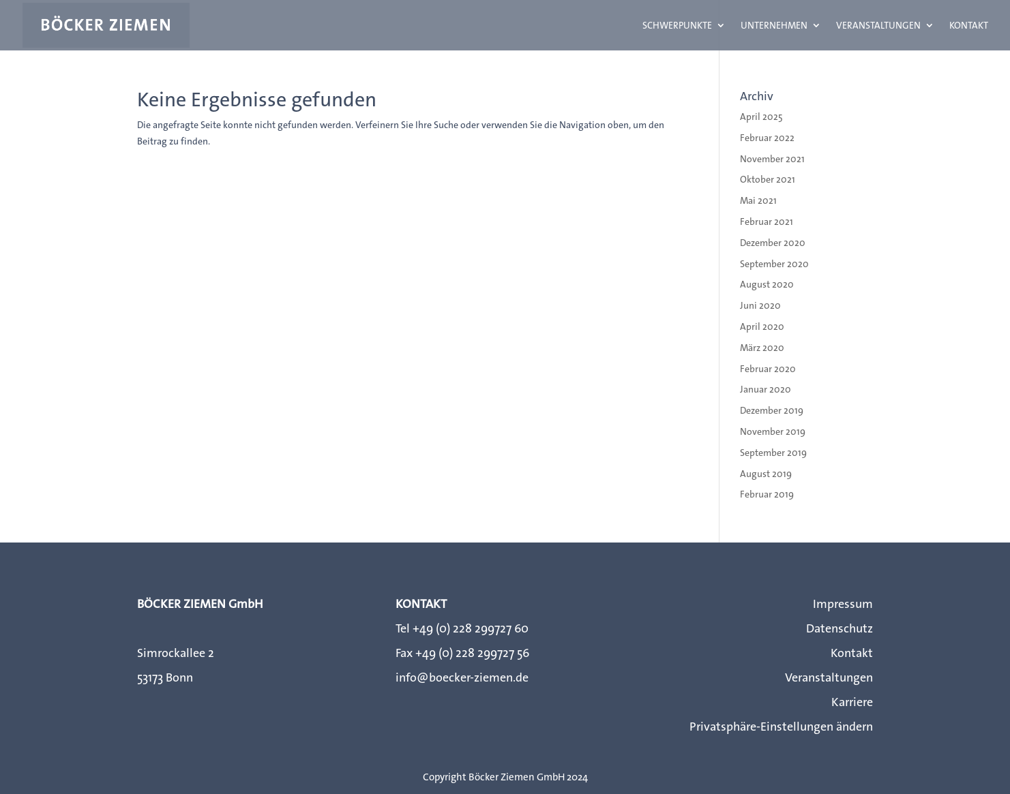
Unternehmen (774, 25)
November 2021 (772, 159)
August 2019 (766, 474)
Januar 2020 (765, 389)
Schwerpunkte (677, 25)
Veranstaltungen (878, 25)
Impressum (843, 604)
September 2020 (774, 264)
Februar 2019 (767, 494)
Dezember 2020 (772, 242)
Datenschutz (839, 628)
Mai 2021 (758, 200)
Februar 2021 (766, 221)
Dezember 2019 (771, 410)
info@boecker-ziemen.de (462, 677)
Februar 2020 (768, 369)
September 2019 (773, 452)
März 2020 (762, 347)
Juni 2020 (760, 305)
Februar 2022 (767, 138)
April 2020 (762, 326)
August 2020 (767, 284)
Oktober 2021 (767, 179)
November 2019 (772, 431)
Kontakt (968, 25)
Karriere (852, 702)
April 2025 (761, 116)
